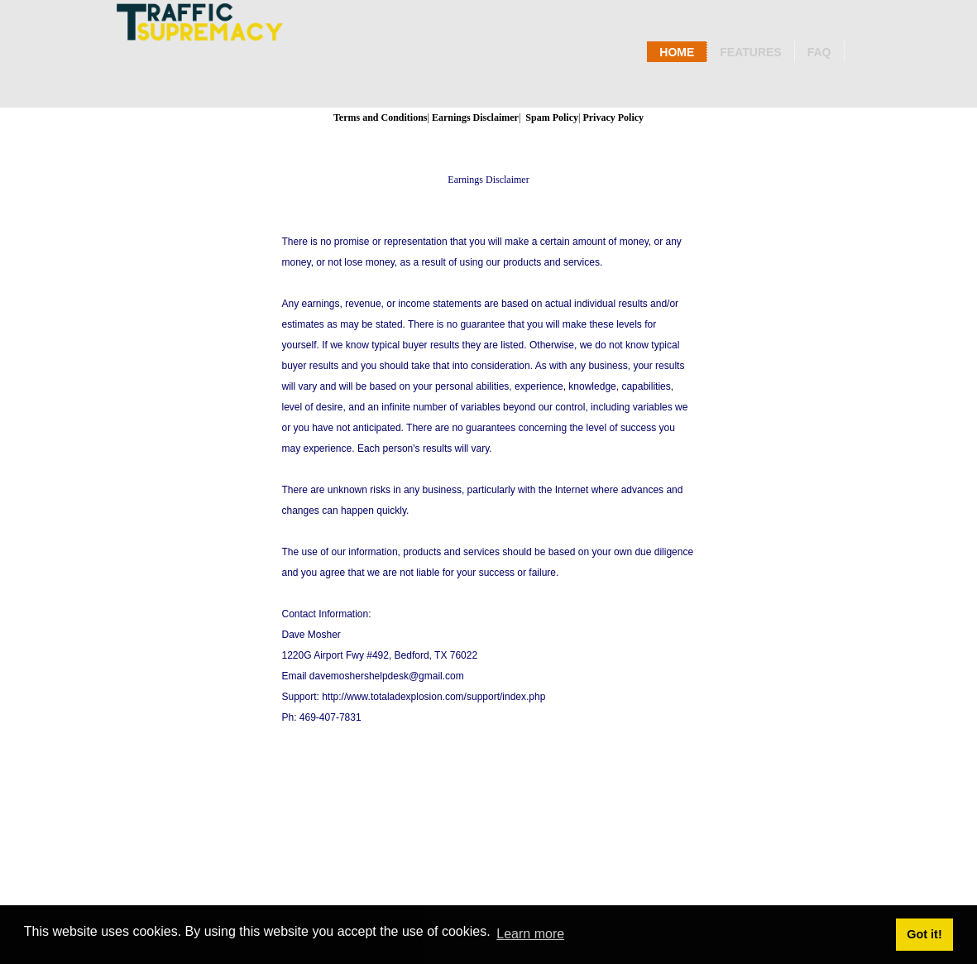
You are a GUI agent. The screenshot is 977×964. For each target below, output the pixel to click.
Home (676, 52)
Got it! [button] (924, 934)
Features (750, 52)
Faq (819, 52)
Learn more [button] (530, 934)
